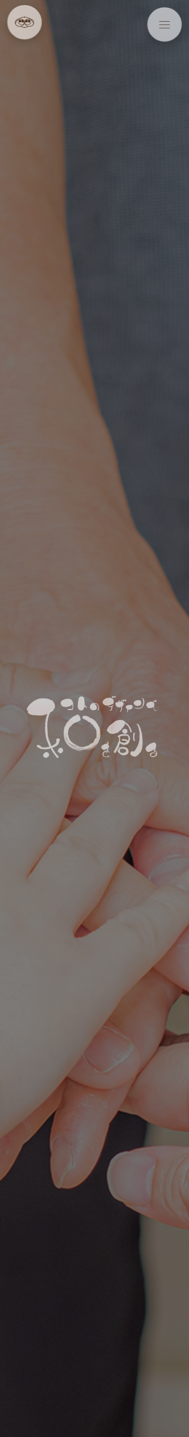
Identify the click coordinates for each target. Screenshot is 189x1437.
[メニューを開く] (165, 25)
